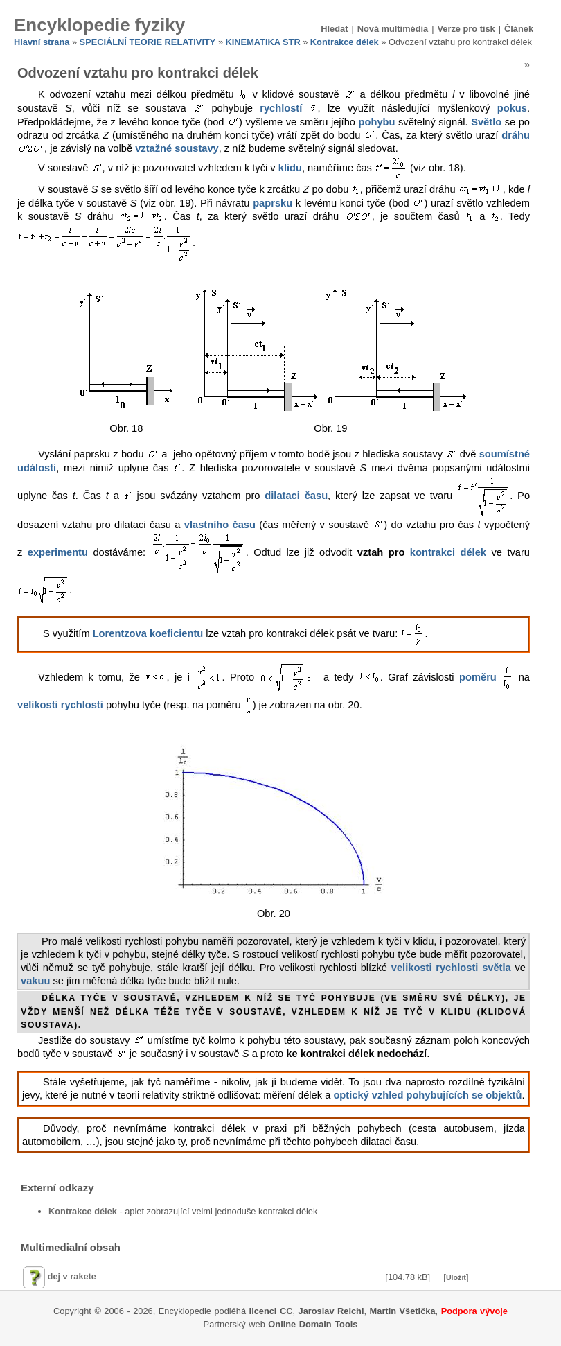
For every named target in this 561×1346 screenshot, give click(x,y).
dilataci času (296, 495)
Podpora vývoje (474, 1311)
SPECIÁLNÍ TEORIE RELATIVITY (148, 42)
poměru (478, 677)
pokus (512, 108)
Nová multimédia (392, 29)
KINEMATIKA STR (263, 42)
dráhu (515, 135)
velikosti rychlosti (60, 705)
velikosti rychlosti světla (451, 967)
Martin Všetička (403, 1311)
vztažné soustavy (177, 148)
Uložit (456, 1277)
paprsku (272, 203)
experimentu (58, 552)
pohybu (377, 122)
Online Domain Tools (312, 1324)
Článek (518, 29)
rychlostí (281, 108)
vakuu (35, 980)
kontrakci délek (448, 552)
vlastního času (220, 524)
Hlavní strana (41, 42)
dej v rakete (72, 1276)
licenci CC (271, 1311)
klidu (290, 168)
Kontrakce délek (344, 42)
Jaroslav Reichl (331, 1311)
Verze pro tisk (466, 29)
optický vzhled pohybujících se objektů (427, 1095)
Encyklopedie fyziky (99, 25)
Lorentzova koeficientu (148, 633)
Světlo (486, 122)
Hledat (334, 29)
